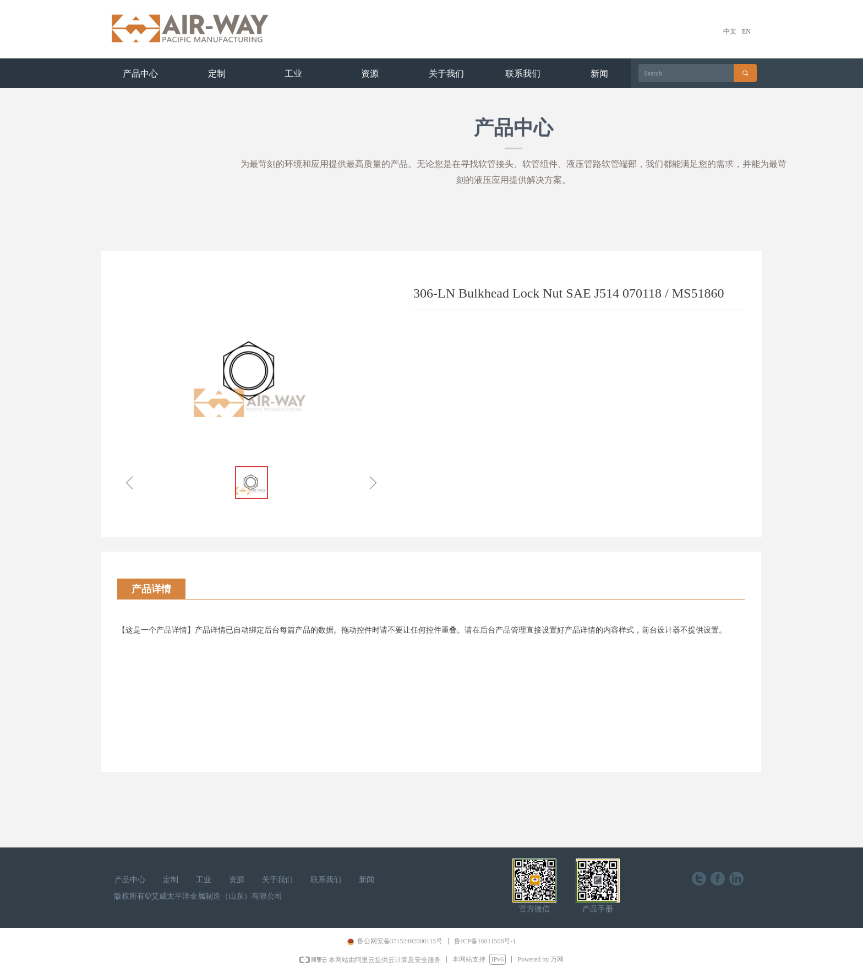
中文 (729, 31)
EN (746, 31)
